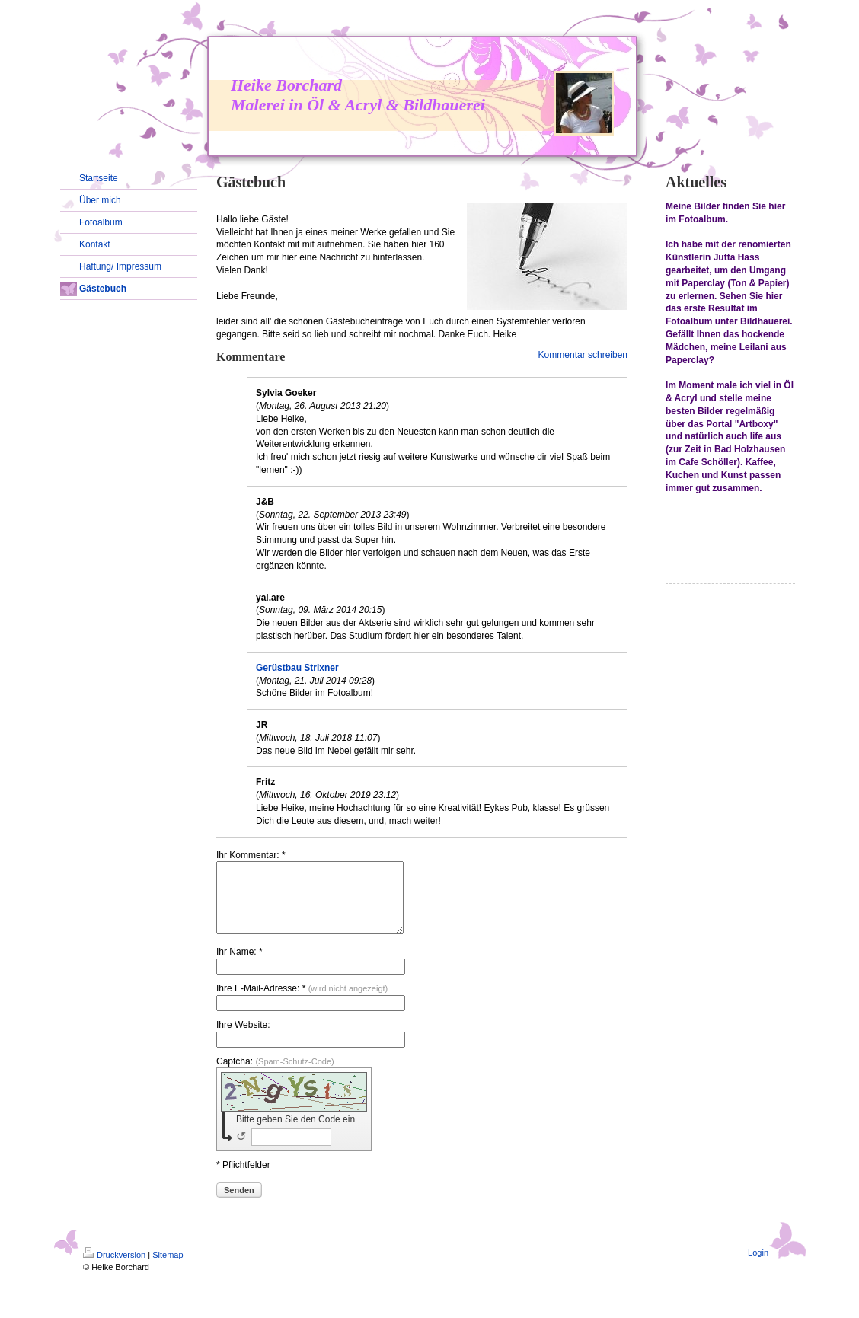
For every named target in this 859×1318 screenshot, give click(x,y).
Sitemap (167, 1268)
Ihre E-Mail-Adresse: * (302, 1002)
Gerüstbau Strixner (297, 667)
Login (758, 1266)
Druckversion (114, 1268)
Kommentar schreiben (582, 354)
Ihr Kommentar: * (251, 855)
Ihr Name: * (239, 965)
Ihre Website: (243, 1038)
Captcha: (275, 1075)
